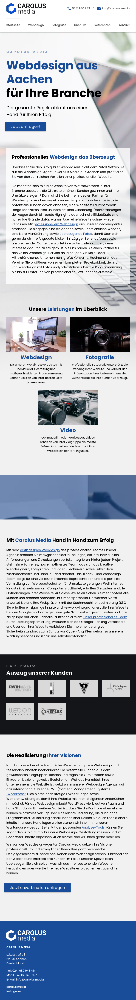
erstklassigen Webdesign (40, 550)
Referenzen (102, 25)
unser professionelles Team (105, 617)
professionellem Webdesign (56, 224)
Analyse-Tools (93, 827)
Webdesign (36, 25)
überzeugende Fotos (76, 233)
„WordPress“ (16, 794)
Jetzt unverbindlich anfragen (37, 887)
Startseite (13, 25)
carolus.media (16, 987)
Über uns (80, 25)
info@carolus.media (30, 980)
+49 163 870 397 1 (27, 975)
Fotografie (59, 25)
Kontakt (124, 25)
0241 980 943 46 (23, 971)
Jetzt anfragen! (25, 126)
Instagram (13, 991)
